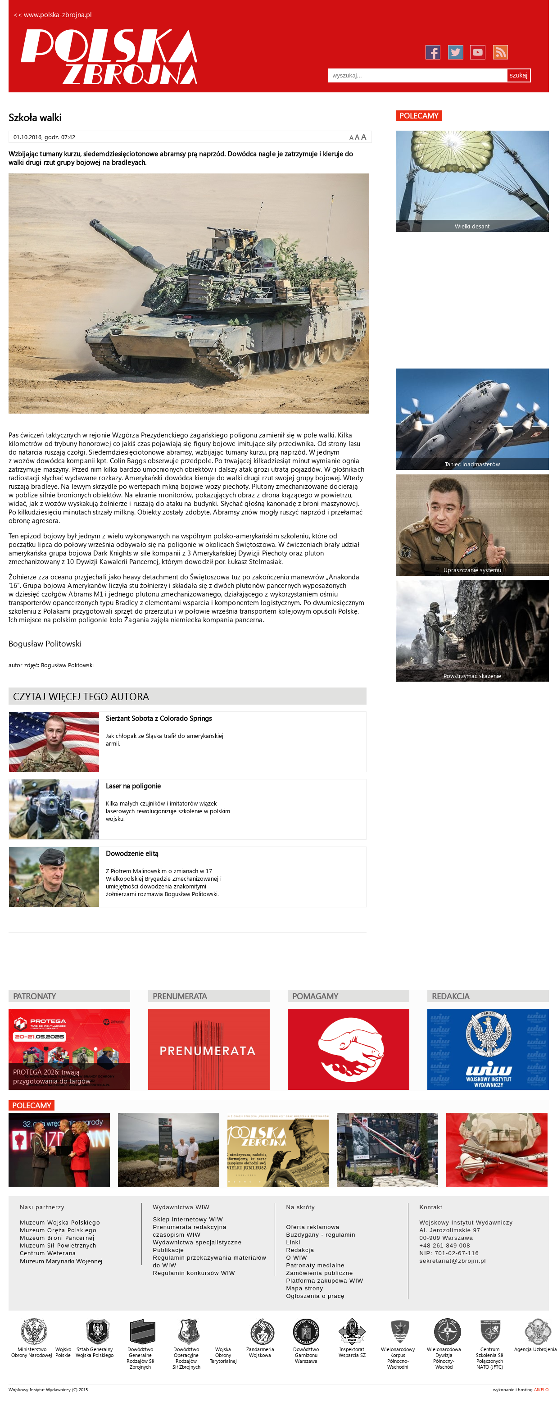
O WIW (297, 1257)
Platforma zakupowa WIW (325, 1280)
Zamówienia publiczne (319, 1273)
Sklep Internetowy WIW (188, 1219)
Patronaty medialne (315, 1265)
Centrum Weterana (48, 1253)
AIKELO (541, 1389)
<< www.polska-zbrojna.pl (52, 14)
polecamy (418, 115)
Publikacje (168, 1250)
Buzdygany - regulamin (321, 1234)
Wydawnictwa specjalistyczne (197, 1242)
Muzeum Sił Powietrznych (58, 1245)
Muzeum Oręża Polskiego (58, 1230)
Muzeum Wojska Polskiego (60, 1222)
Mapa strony (305, 1288)
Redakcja (300, 1250)
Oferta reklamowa (313, 1227)
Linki (293, 1242)
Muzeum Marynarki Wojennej (61, 1261)
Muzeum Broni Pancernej (57, 1237)
